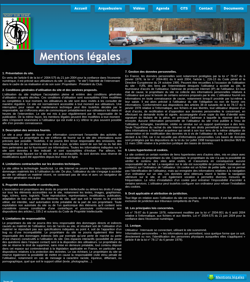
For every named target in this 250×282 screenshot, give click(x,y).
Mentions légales (230, 277)
